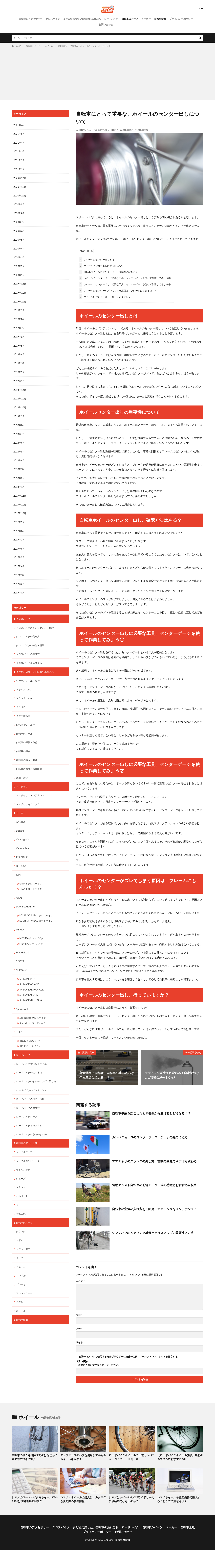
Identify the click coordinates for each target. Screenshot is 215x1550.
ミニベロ (21, 700)
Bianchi (20, 822)
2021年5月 (19, 133)
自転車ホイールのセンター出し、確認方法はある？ (108, 271)
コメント (80, 1280)
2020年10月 (19, 194)
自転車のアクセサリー (30, 18)
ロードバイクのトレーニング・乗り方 (36, 1070)
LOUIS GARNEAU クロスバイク (36, 906)
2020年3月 (19, 256)
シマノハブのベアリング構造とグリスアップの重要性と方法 (153, 1232)
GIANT (20, 866)
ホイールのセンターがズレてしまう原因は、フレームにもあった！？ (118, 290)
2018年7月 (19, 430)
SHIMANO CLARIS (29, 974)
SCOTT (20, 951)
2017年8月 (19, 526)
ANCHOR (21, 813)
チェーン (21, 1253)
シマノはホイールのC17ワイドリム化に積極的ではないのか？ (131, 1498)
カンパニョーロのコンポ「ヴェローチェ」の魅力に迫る (150, 1136)
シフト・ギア (23, 1235)
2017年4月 (19, 561)
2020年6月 (19, 229)
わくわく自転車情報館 (117, 1537)
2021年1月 (19, 168)
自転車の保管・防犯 (26, 735)
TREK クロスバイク (29, 1030)
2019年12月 (19, 282)
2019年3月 (19, 360)
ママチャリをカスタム (28, 796)
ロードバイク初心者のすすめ (31, 1122)
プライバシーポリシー (181, 18)
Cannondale (22, 840)
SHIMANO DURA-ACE (31, 979)
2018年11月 (19, 395)
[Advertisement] (107, 72)
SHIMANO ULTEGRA (30, 989)
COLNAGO (22, 848)
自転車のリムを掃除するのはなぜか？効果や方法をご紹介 (34, 1456)
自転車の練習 (23, 744)
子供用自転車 (23, 709)
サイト (79, 1342)
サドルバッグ (23, 1157)
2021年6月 (19, 125)
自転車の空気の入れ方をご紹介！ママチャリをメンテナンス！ (154, 1208)
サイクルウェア (24, 1139)
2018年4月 (19, 456)
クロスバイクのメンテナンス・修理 (35, 622)
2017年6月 (19, 543)
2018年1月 (19, 482)
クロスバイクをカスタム (29, 656)
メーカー (146, 18)
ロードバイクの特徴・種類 (30, 1087)
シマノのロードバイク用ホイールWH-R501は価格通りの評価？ (33, 1498)
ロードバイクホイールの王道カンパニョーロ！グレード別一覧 (131, 1456)
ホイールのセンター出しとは (96, 259)
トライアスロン (24, 683)
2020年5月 (19, 238)
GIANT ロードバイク (30, 880)
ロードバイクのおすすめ (29, 1061)
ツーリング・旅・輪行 (28, 674)
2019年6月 (19, 334)
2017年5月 (19, 552)
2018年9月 (19, 413)
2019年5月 (19, 343)
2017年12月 (19, 491)
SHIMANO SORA (28, 984)
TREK (19, 1021)
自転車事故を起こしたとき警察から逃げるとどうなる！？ (151, 1112)
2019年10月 (19, 299)
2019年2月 (19, 369)
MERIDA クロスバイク (31, 929)
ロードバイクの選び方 (28, 1096)
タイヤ (19, 1244)
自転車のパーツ (130, 18)
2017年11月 (19, 500)
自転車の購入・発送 (26, 752)
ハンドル (21, 1262)
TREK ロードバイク (29, 1035)
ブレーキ (21, 1270)
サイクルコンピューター (29, 1148)
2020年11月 (19, 186)
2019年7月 (19, 325)
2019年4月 (19, 351)
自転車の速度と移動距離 (29, 761)
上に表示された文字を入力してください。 (98, 1364)
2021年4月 (19, 142)
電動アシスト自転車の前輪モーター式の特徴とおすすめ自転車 (154, 1184)
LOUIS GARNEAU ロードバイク (36, 911)
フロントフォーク (25, 1279)
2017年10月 (19, 508)
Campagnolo (22, 831)
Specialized (22, 998)
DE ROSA (21, 857)
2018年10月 (19, 404)
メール (80, 1328)
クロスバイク (53, 18)
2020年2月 (19, 264)
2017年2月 (19, 578)
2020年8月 (19, 212)
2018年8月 (19, 421)
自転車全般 (160, 18)
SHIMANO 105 (27, 969)
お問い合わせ (106, 24)
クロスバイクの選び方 (28, 648)
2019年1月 (19, 378)
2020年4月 (19, 247)
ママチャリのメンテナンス (30, 787)
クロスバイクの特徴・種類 (30, 639)
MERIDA (20, 920)
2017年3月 (19, 570)
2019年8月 (19, 317)
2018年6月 (19, 439)
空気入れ (21, 1201)
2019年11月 (19, 290)
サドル (19, 1227)
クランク (21, 1218)
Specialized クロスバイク (32, 1007)
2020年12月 (19, 177)
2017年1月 (19, 587)
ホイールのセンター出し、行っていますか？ (105, 296)
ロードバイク (111, 18)
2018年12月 (19, 386)
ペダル (19, 1288)
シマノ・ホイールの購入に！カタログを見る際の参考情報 (83, 1498)
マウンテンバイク (25, 691)
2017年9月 (19, 517)
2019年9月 (19, 308)
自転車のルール (24, 726)
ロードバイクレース (26, 1105)
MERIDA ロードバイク (31, 934)
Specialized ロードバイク (32, 1012)
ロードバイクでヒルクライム (31, 1052)
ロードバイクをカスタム (29, 1113)
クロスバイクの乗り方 (28, 630)
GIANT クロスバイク (30, 875)
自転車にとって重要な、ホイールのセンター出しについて (84, 46)
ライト (19, 1192)
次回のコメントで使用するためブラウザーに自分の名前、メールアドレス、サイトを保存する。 (129, 1356)
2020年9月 (19, 203)
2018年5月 (19, 447)
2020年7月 (19, 221)
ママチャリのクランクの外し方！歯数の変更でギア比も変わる (154, 1160)
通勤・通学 (22, 770)
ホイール (49, 46)
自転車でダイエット (26, 718)
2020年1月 (19, 273)
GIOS (19, 888)
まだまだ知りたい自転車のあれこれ (82, 18)
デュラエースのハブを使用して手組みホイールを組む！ (83, 1456)
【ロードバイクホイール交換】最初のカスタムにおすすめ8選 (180, 1456)
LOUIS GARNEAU (25, 897)
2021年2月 (19, 160)
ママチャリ (22, 779)
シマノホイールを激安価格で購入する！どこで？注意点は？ (180, 1498)
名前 (79, 1314)
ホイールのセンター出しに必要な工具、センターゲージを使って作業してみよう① (125, 277)
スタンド (21, 1174)
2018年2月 (19, 474)
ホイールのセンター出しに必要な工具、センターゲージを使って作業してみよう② (125, 283)
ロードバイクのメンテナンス (31, 1078)
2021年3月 (19, 151)
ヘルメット (22, 1183)
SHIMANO (21, 960)
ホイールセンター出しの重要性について (102, 265)
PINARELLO (22, 943)
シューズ (21, 1166)
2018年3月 (19, 465)
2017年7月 (19, 535)
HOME (18, 46)
